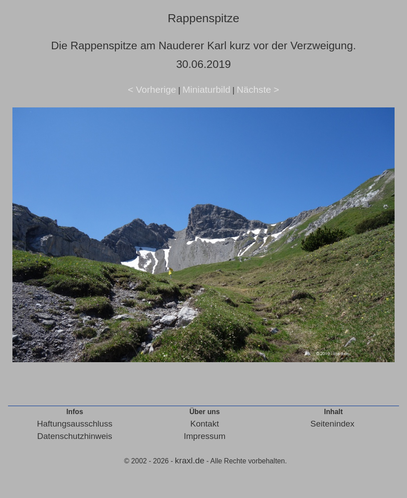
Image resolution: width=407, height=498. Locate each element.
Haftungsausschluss (74, 423)
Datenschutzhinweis (74, 436)
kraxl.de (190, 460)
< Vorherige (152, 89)
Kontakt (204, 423)
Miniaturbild (206, 89)
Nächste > (258, 89)
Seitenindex (332, 423)
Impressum (204, 436)
